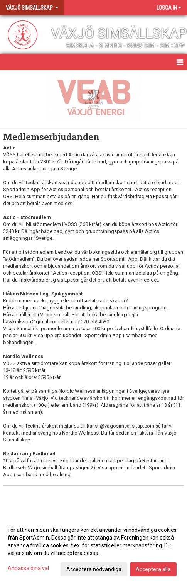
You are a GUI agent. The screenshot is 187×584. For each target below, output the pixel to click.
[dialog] (93, 549)
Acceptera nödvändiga (93, 569)
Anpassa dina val (28, 568)
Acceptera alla (153, 569)
